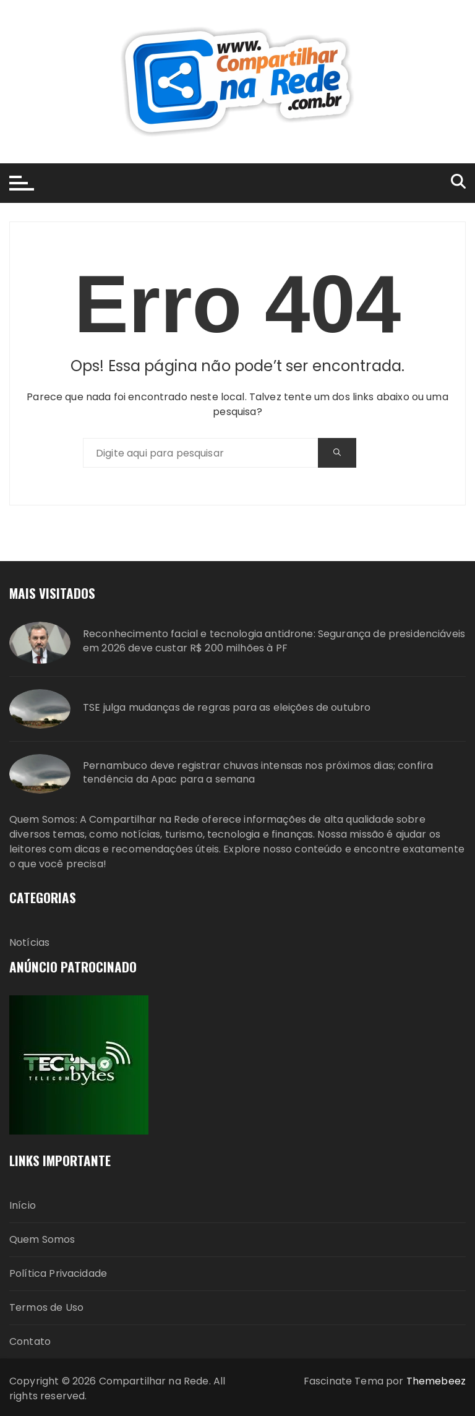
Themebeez (436, 1381)
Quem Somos (42, 1239)
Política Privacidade (58, 1273)
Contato (30, 1341)
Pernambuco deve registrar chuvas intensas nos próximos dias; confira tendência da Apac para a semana (258, 772)
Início (22, 1205)
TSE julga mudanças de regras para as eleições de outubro (226, 707)
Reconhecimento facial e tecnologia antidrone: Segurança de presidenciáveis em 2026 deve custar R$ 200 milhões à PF (274, 640)
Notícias (29, 942)
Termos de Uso (46, 1307)
